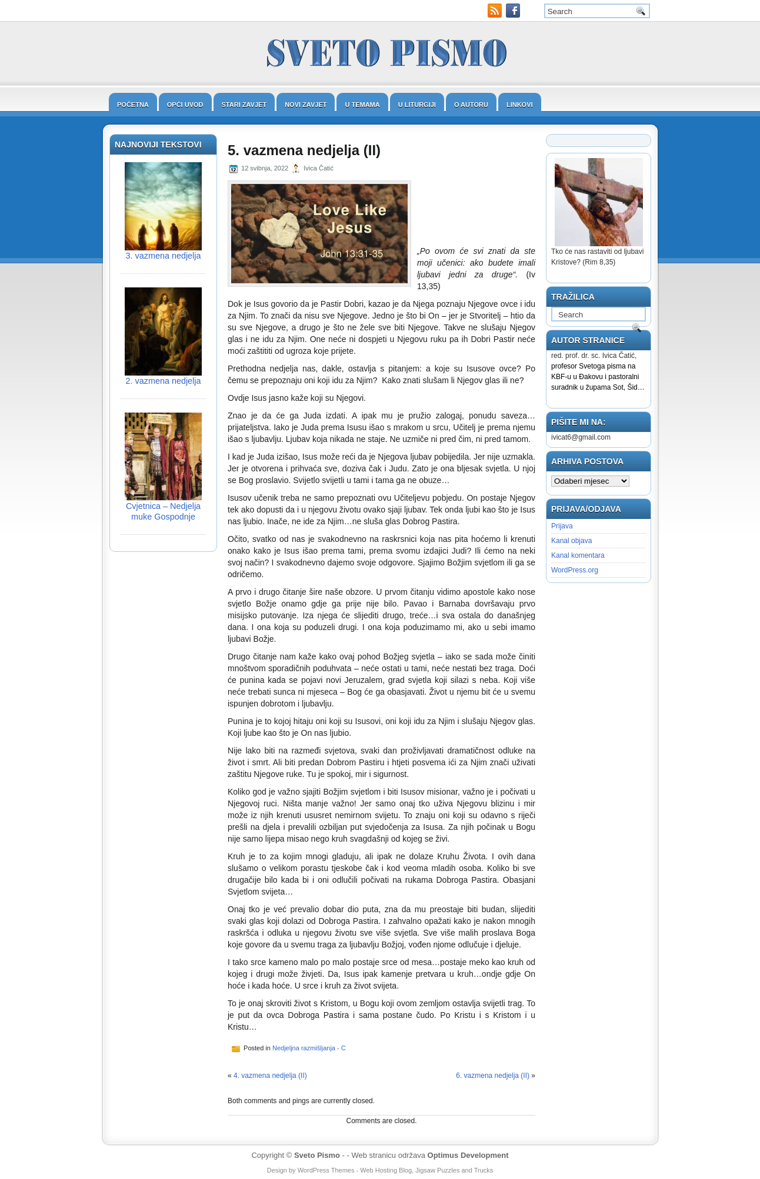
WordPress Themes (326, 1170)
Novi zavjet (305, 104)
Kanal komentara (578, 555)
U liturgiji (417, 104)
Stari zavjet (244, 104)
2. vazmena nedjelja (163, 381)
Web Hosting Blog (386, 1170)
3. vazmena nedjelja (163, 255)
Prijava (562, 526)
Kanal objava (571, 541)
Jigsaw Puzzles (437, 1170)
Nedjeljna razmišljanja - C (309, 1047)
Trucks (484, 1170)
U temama (362, 104)
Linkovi (519, 104)
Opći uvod (185, 104)
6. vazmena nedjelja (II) (492, 1075)
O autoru (471, 104)
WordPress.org (574, 570)
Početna (133, 104)
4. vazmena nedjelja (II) (270, 1075)
